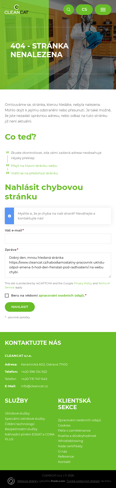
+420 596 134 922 (34, 371)
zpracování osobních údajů (61, 295)
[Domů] (17, 9)
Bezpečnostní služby (21, 429)
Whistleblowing (70, 441)
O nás (62, 451)
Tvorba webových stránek (83, 481)
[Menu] (103, 9)
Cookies (64, 425)
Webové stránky (27, 481)
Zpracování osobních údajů (79, 420)
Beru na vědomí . (48, 295)
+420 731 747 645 (34, 379)
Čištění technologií (20, 424)
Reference (66, 456)
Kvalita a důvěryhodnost (77, 436)
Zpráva (10, 249)
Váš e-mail (13, 230)
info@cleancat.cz (34, 386)
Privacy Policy (83, 283)
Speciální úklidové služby (25, 418)
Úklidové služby (17, 413)
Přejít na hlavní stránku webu (34, 166)
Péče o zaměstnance (74, 430)
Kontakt (64, 462)
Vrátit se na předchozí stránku (34, 173)
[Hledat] (68, 9)
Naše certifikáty (70, 446)
